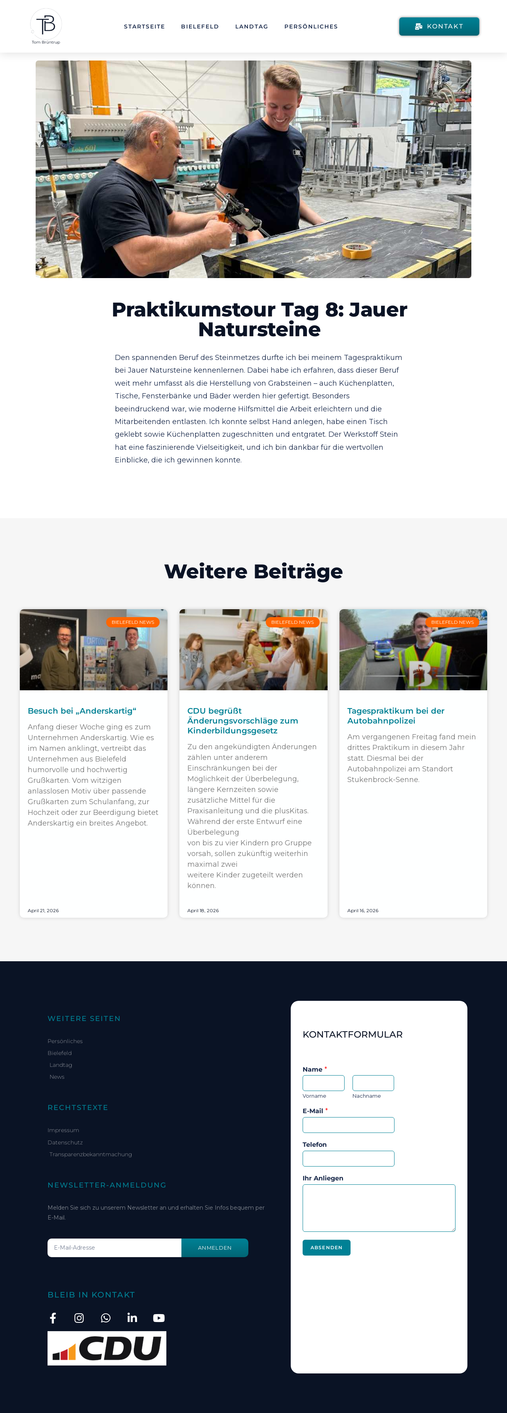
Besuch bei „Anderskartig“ (82, 711)
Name (315, 1069)
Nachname (367, 1096)
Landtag (252, 26)
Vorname (314, 1096)
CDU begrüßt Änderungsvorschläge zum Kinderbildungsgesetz (242, 720)
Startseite (144, 26)
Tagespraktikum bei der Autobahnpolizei (395, 715)
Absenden (327, 1247)
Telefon (315, 1144)
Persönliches (311, 26)
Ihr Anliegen (323, 1178)
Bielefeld (200, 26)
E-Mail (315, 1111)
